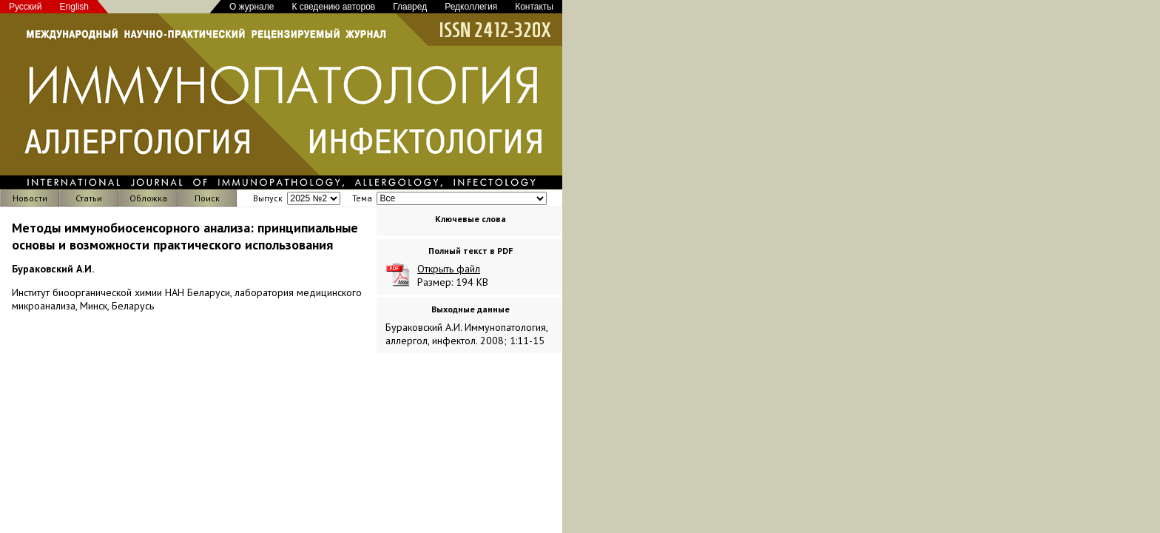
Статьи (88, 198)
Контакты (534, 6)
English (74, 6)
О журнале (251, 6)
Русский (25, 6)
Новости (30, 198)
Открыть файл (448, 268)
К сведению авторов (333, 6)
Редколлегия (471, 6)
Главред (410, 6)
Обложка (148, 198)
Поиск (207, 198)
